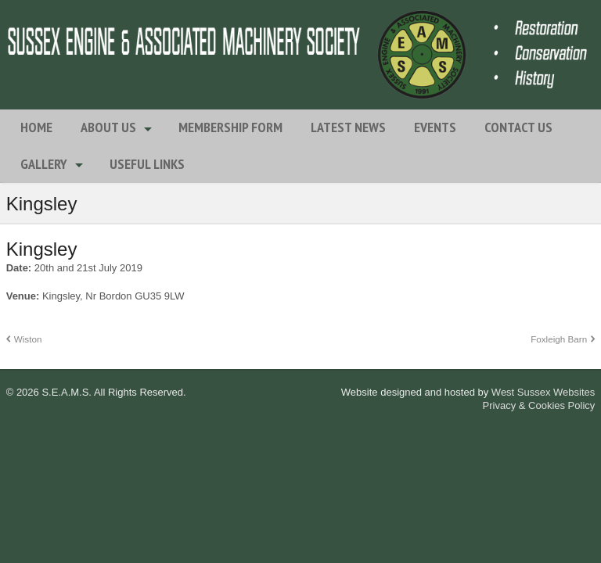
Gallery (43, 164)
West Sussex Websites (543, 392)
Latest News (348, 127)
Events (435, 127)
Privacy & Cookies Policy (539, 405)
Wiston (28, 339)
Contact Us (518, 127)
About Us (108, 127)
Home (36, 127)
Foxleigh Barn (559, 339)
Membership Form (230, 127)
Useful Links (147, 164)
